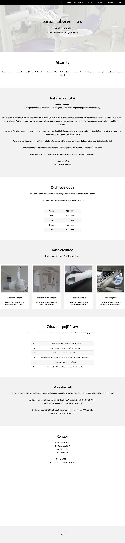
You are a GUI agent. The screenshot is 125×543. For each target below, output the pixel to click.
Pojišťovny (100, 2)
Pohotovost (110, 2)
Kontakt (120, 2)
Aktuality (60, 2)
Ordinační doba (79, 2)
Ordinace (90, 2)
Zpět (62, 534)
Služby (69, 2)
